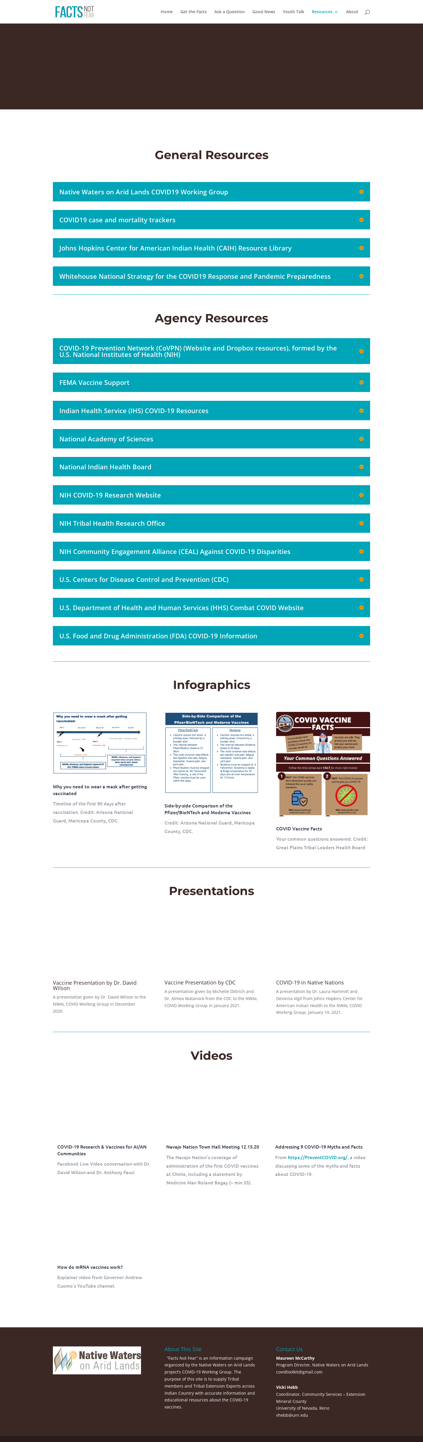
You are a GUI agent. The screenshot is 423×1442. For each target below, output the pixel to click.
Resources (322, 12)
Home (167, 12)
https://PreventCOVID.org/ (318, 1157)
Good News (263, 12)
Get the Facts (193, 12)
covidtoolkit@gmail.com (299, 1372)
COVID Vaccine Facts (299, 828)
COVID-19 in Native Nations (310, 982)
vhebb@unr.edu (292, 1415)
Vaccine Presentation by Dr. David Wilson (95, 985)
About (352, 12)
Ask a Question (229, 12)
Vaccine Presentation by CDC (200, 982)
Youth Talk (293, 12)
